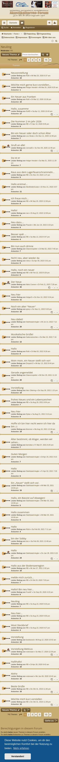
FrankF (28, 592)
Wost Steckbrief (19, 625)
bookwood (30, 640)
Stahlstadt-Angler (32, 322)
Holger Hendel (31, 87)
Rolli (27, 76)
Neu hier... (16, 613)
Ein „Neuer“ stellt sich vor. (25, 482)
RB (11, 51)
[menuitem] (56, 41)
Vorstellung (17, 387)
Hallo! (14, 210)
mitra (28, 261)
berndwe (29, 445)
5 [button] (39, 59)
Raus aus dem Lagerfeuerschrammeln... (33, 172)
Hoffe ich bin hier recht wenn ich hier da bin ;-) (33, 425)
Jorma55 (29, 148)
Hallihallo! (16, 661)
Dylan (28, 414)
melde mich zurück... (22, 577)
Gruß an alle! (18, 145)
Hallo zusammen (20, 512)
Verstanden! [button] (17, 756)
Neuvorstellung (19, 72)
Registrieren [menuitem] (55, 23)
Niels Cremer (31, 284)
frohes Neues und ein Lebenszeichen (31, 399)
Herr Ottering (31, 390)
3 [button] (32, 59)
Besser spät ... (18, 234)
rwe (27, 213)
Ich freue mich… (19, 198)
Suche (6, 27)
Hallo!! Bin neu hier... (22, 589)
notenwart (30, 652)
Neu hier (15, 294)
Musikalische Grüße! (22, 334)
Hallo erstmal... (19, 184)
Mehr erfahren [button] (21, 748)
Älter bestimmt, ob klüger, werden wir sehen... (32, 440)
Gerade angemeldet (22, 372)
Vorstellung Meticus (22, 648)
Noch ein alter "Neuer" (23, 306)
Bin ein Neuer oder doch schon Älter (31, 133)
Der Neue (16, 281)
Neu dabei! (17, 319)
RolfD (28, 111)
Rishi (28, 529)
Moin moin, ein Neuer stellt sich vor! (31, 360)
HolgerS (29, 297)
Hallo (14, 348)
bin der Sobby (18, 538)
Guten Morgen (19, 454)
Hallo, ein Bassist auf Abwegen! (28, 497)
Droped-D (30, 363)
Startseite (13, 23)
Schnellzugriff (5, 23)
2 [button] (28, 59)
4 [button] (36, 59)
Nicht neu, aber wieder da (25, 257)
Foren (22, 23)
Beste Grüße (18, 686)
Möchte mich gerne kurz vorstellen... (31, 84)
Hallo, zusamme (20, 108)
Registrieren (30, 27)
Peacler (29, 225)
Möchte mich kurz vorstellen (26, 699)
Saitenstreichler (32, 337)
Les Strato (30, 136)
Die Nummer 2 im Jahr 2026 (26, 121)
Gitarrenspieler (31, 249)
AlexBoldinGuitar (32, 187)
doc (27, 541)
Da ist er (15, 157)
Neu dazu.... (17, 222)
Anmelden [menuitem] (50, 23)
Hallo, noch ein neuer (22, 269)
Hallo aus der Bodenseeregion (27, 565)
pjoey (28, 309)
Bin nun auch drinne (22, 246)
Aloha (14, 673)
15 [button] (46, 59)
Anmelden (17, 27)
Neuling (6, 47)
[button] (20, 60)
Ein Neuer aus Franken (23, 96)
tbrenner (29, 429)
